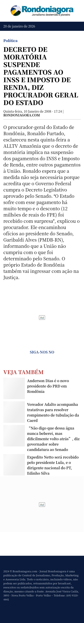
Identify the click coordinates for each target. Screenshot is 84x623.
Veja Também (23, 372)
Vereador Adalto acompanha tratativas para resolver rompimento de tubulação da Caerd (53, 412)
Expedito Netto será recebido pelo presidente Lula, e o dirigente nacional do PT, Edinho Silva (53, 465)
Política (10, 40)
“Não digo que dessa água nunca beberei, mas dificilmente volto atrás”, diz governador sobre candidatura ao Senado (53, 438)
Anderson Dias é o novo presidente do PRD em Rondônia (48, 386)
